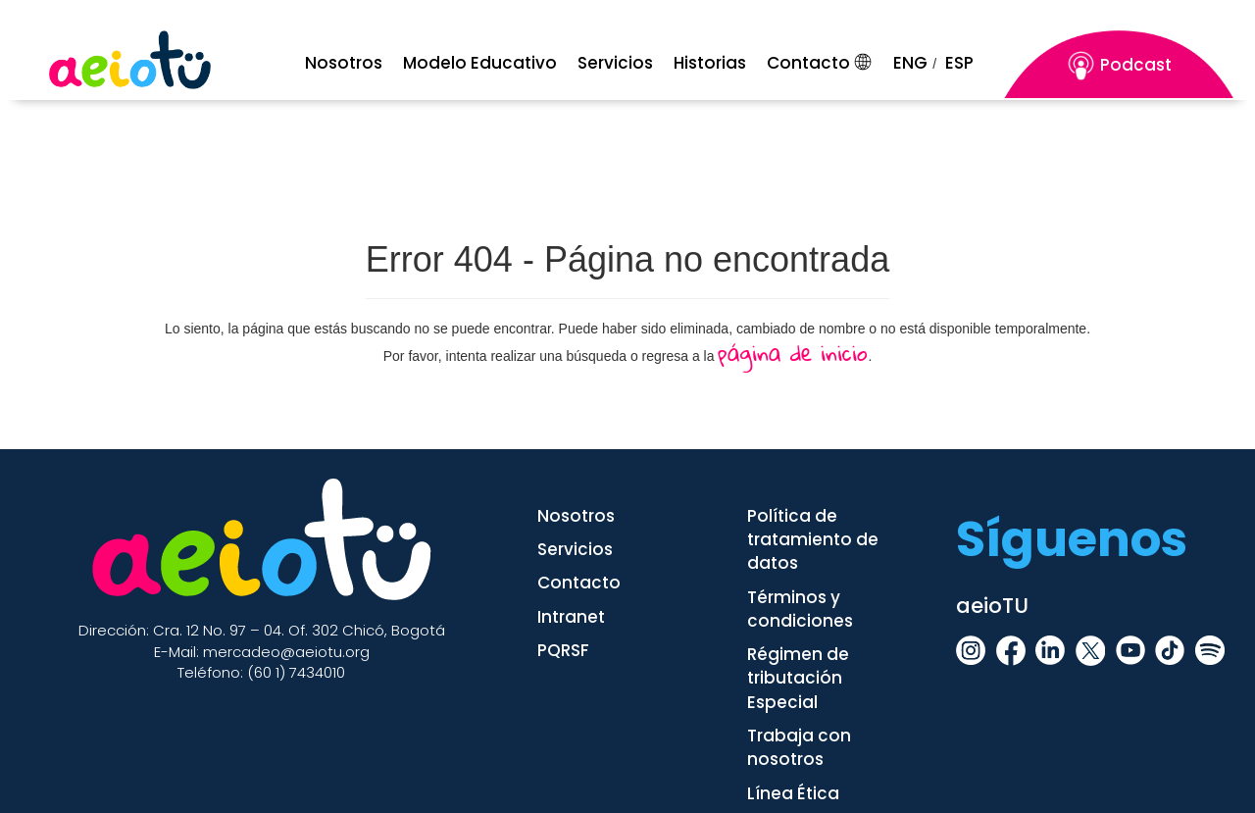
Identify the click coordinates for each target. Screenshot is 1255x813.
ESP (959, 63)
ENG (910, 63)
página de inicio (793, 352)
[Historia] (716, 63)
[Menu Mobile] (349, 63)
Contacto (808, 63)
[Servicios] (621, 63)
